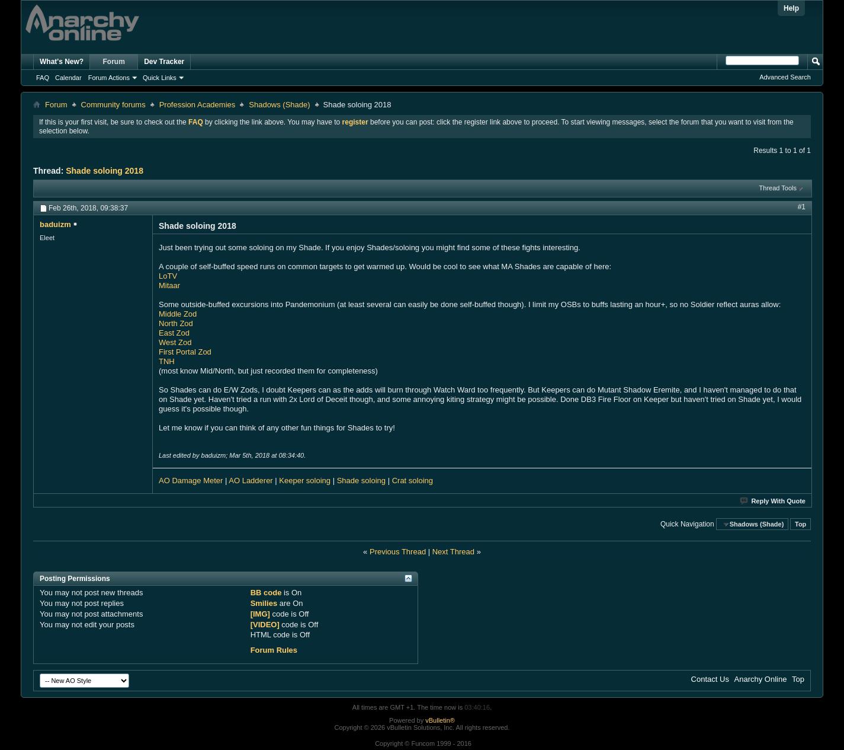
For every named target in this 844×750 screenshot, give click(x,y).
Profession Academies (197, 104)
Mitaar (169, 285)
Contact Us (710, 679)
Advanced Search (785, 77)
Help (791, 8)
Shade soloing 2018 (104, 170)
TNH (167, 361)
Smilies (264, 603)
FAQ (42, 77)
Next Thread (453, 551)
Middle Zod (178, 313)
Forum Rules (274, 650)
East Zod (174, 332)
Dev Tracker (164, 62)
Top (800, 524)
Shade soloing (362, 480)
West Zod (175, 342)
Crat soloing (412, 480)
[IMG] (260, 613)
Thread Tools (778, 188)
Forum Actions (109, 77)
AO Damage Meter (191, 480)
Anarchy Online (760, 679)
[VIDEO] (265, 624)
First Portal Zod (185, 351)
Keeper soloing (304, 480)
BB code (266, 592)
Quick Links (159, 77)
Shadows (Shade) (279, 104)
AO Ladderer (250, 480)
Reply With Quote (773, 501)
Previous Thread (398, 551)
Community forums (113, 104)
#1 (802, 207)
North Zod (176, 323)
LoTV (168, 276)
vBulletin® (440, 720)
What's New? (62, 62)
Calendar (68, 77)
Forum (114, 62)
